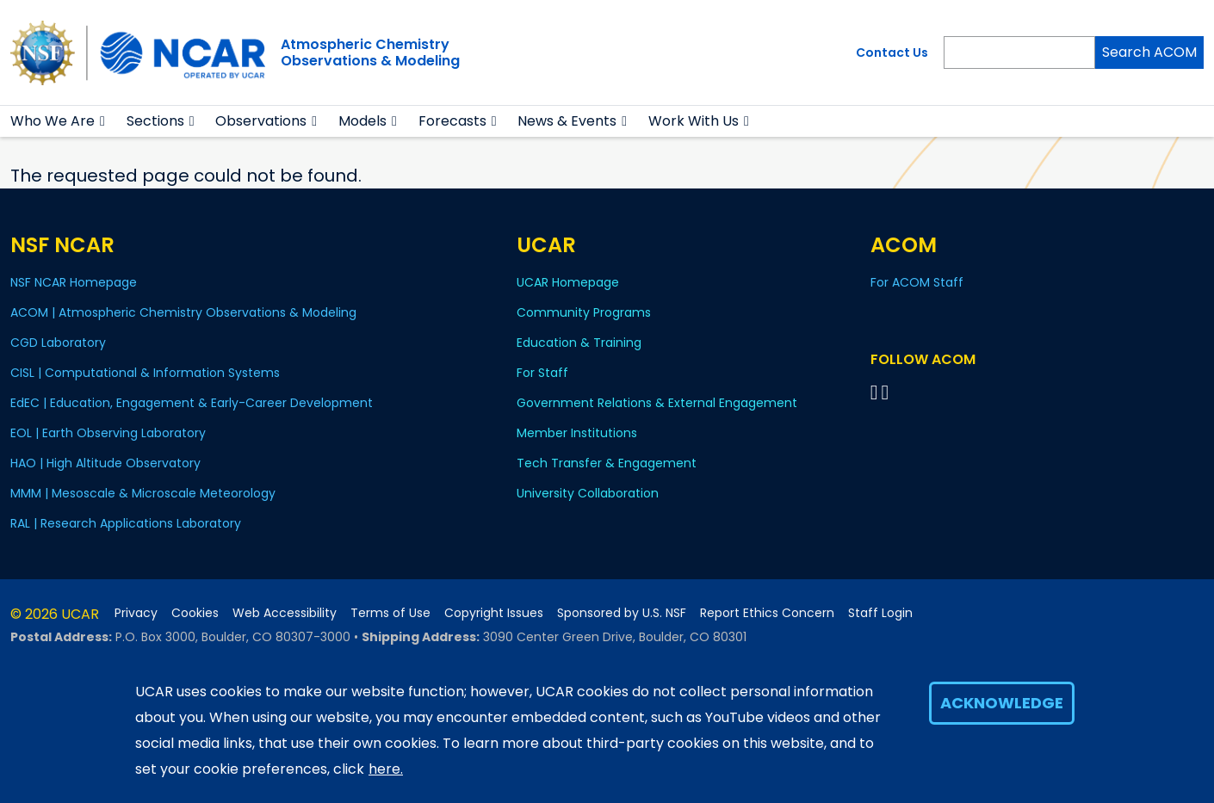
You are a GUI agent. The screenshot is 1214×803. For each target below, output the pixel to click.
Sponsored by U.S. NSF (621, 613)
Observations (261, 121)
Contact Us (892, 52)
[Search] (1019, 52)
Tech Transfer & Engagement (607, 463)
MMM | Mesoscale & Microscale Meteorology (143, 493)
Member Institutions (577, 433)
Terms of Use (390, 613)
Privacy (136, 613)
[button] (103, 121)
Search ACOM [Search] (1149, 52)
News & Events (566, 121)
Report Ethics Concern (767, 613)
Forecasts (452, 121)
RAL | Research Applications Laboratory (125, 523)
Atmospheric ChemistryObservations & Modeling (370, 52)
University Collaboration (588, 493)
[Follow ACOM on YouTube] (888, 392)
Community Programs (584, 312)
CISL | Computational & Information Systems (145, 372)
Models (362, 121)
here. (386, 769)
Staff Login (880, 613)
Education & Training (579, 342)
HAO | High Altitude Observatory (105, 463)
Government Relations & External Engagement (657, 402)
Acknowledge (1001, 702)
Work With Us (693, 121)
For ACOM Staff (916, 282)
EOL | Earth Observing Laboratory (108, 433)
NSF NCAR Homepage (73, 282)
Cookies (195, 613)
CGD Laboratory (58, 342)
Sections (155, 121)
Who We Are (52, 121)
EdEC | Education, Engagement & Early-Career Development (191, 402)
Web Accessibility (284, 613)
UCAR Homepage (568, 282)
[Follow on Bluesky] (874, 392)
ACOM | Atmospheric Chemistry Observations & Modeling (183, 312)
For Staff (542, 372)
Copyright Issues (493, 613)
